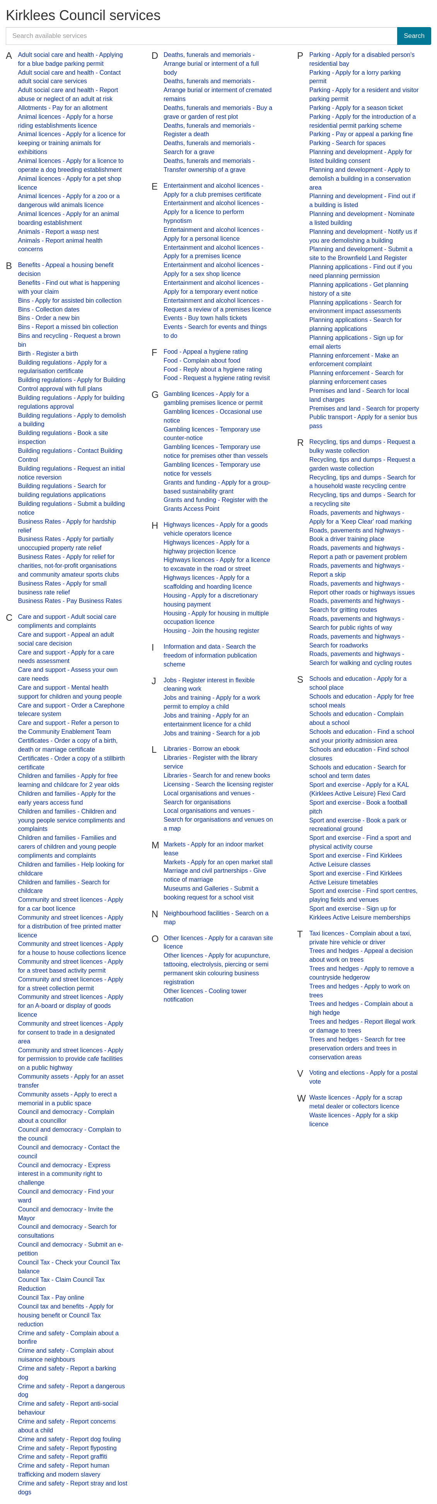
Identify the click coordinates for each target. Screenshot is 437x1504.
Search (414, 35)
